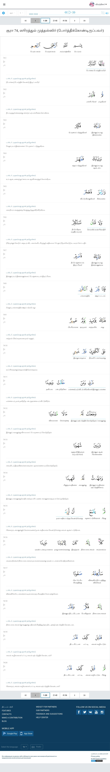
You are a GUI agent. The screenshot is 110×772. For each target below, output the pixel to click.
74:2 (4, 90)
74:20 (5, 671)
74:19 (5, 640)
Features (6, 719)
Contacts (6, 723)
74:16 (5, 544)
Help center (42, 726)
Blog (4, 730)
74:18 (5, 608)
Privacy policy (95, 765)
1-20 (45, 20)
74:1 (4, 58)
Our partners (42, 719)
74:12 (5, 413)
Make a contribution (12, 726)
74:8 (4, 286)
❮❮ (26, 20)
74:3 (4, 121)
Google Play (10, 742)
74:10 (5, 349)
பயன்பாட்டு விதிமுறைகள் (99, 762)
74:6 (4, 219)
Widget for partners (46, 715)
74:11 (5, 381)
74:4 (4, 155)
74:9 (4, 318)
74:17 (5, 575)
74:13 (5, 445)
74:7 (4, 253)
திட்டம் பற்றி (7, 715)
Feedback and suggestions (49, 722)
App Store (26, 742)
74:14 (5, 478)
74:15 (5, 512)
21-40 (55, 20)
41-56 (65, 20)
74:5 (4, 188)
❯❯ (84, 20)
